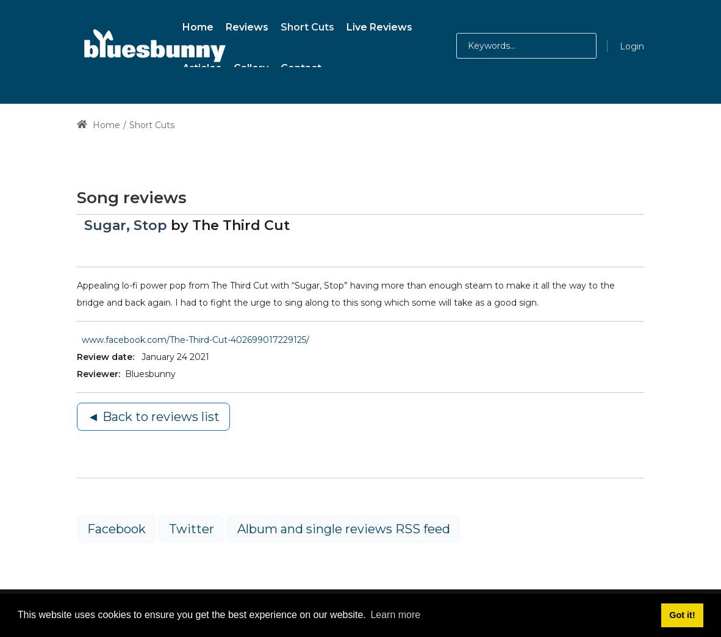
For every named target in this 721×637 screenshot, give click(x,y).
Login (632, 46)
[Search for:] (526, 46)
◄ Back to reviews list (153, 416)
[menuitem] (198, 25)
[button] (570, 46)
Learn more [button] (395, 615)
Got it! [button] (682, 615)
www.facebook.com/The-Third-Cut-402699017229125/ (195, 339)
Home (98, 125)
